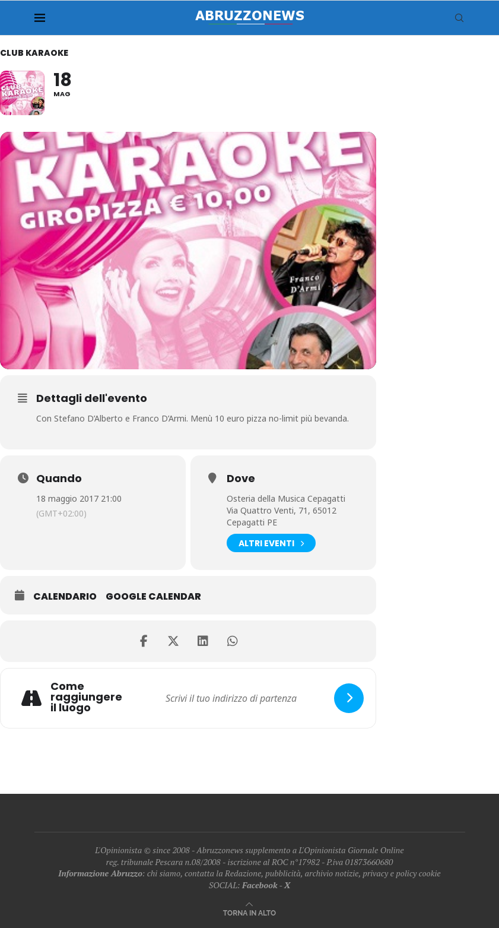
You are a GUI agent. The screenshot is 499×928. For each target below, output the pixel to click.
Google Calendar (153, 597)
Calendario (65, 597)
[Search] (459, 18)
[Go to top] (249, 912)
